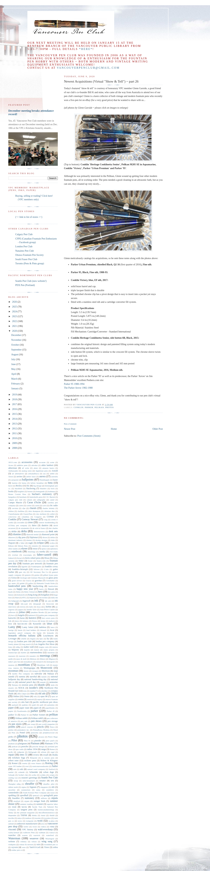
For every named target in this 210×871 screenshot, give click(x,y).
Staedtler (16, 798)
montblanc (24, 664)
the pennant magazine (26, 813)
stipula (54, 798)
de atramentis (24, 528)
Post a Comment (70, 424)
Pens (13, 733)
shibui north (13, 787)
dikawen (11, 537)
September (16, 349)
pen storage (53, 721)
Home (114, 429)
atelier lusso (31, 476)
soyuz (52, 793)
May (13, 369)
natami (44, 677)
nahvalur (38, 673)
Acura (10, 465)
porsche (24, 746)
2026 (15, 302)
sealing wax (13, 778)
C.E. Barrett (50, 497)
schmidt (21, 772)
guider (22, 583)
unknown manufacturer (27, 823)
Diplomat (34, 537)
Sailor (55, 766)
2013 (15, 423)
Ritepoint (33, 758)
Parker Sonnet (38, 715)
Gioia (13, 578)
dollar (52, 537)
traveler (38, 818)
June (13, 364)
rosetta (24, 763)
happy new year (25, 589)
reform (43, 752)
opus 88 (43, 696)
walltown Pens (29, 832)
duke (53, 540)
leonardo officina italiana (21, 635)
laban (49, 623)
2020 (15, 331)
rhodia (55, 755)
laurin (20, 630)
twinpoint (29, 821)
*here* (86, 49)
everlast (15, 555)
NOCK (21, 688)
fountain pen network (32, 563)
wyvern (14, 847)
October (15, 345)
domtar (29, 540)
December (16, 335)
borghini (20, 491)
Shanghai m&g (14, 784)
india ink (54, 598)
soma (38, 790)
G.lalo (46, 569)
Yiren (46, 847)
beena (24, 483)
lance (53, 627)
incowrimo (43, 598)
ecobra (52, 543)
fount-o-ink (41, 561)
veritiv (25, 827)
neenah (43, 682)
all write (25, 468)
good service (17, 581)
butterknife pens (36, 497)
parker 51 (12, 715)
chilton (11, 511)
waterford (50, 835)
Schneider (33, 772)
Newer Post (69, 429)
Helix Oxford (29, 592)
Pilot (14, 740)
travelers (47, 818)
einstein (35, 546)
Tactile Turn (37, 807)
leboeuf (43, 630)
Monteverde (46, 668)
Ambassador (13, 471)
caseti (37, 505)
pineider (37, 740)
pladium (11, 744)
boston (30, 491)
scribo (34, 775)
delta (24, 531)
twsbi (40, 820)
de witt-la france (39, 528)
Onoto (27, 696)
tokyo (19, 818)
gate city (22, 572)
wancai (52, 832)
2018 (15, 399)
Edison (11, 546)
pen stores (17, 724)
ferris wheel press (33, 558)
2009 (15, 443)
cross (30, 522)
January (15, 388)
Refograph (32, 752)
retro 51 (23, 754)
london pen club (24, 641)
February (16, 383)
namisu (22, 676)
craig (45, 519)
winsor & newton (26, 844)
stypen (26, 801)
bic (28, 485)
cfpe (24, 508)
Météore (33, 659)
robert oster (13, 760)
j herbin (47, 607)
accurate (42, 462)
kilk (9, 621)
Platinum (35, 743)
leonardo (50, 633)
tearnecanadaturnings (46, 810)
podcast (15, 746)
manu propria (49, 650)
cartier (29, 505)
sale (14, 769)
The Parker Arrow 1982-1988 (78, 388)
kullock (52, 621)
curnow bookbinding (47, 522)
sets (52, 780)
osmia (20, 699)
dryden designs (42, 540)
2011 (15, 433)
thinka (34, 815)
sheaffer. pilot (48, 784)
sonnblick (50, 790)
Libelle (23, 639)
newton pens (27, 685)
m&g (18, 647)
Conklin (78, 407)
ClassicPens (27, 514)
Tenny (10, 813)
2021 (15, 326)
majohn (27, 650)
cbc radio (54, 505)
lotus (10, 647)
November (16, 340)
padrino (25, 705)
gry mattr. (12, 583)
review (36, 755)
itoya (39, 607)
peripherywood (48, 733)
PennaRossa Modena (41, 730)
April (14, 374)
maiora (55, 647)
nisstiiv (11, 688)
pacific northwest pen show (45, 702)
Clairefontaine (13, 514)
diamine (17, 534)
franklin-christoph (20, 569)
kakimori (31, 615)
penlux (11, 730)
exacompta (27, 555)
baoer (55, 480)
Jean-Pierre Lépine (47, 609)
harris (41, 589)
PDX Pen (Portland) (25, 285)
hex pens (51, 592)
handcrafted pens (17, 586)
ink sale (48, 601)
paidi (34, 705)
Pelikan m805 (37, 718)
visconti (12, 829)
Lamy (11, 627)
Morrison (46, 671)
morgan (35, 671)
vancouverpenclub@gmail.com (88, 67)
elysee (24, 548)
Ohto (32, 693)
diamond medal (32, 534)
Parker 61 (25, 715)
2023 (15, 316)
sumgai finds (39, 801)
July (13, 359)
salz (21, 769)
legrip (39, 633)
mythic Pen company (21, 674)
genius (36, 575)
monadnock (28, 662)
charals (33, 508)
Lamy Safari (27, 627)
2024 (15, 311)
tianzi (43, 815)
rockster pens (30, 760)
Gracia (28, 581)
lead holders (31, 630)
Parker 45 (51, 711)
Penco (52, 727)
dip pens (22, 537)
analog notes (27, 471)
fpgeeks (25, 566)
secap (16, 781)
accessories (27, 462)
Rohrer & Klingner (49, 760)
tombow (28, 818)
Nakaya (50, 673)
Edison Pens (23, 546)
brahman (51, 491)
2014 (15, 419)
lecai (52, 630)
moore (26, 671)
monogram (51, 662)
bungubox (12, 497)
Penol (55, 730)
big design (37, 486)
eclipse (40, 543)
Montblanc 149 (43, 665)
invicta (22, 607)
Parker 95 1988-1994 (74, 384)
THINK (23, 815)
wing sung (46, 841)
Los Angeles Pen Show (44, 644)
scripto (52, 775)
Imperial (32, 598)
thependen (12, 815)
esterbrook (16, 551)
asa (44, 474)
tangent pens (26, 809)
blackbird (18, 488)
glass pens (53, 578)
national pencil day (27, 682)
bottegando (40, 491)
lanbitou (42, 627)
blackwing (30, 488)
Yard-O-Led (34, 847)
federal (11, 558)
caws (44, 505)
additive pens (22, 465)
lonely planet (13, 644)
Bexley (19, 485)
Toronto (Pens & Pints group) (29, 263)
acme (52, 462)
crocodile (20, 522)
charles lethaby (49, 508)
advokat (34, 465)
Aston (10, 476)
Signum (33, 787)
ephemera (54, 549)
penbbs (11, 727)
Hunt (17, 598)
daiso (34, 525)
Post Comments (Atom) (88, 436)
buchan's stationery (42, 494)
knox (17, 621)
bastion (15, 483)
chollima (21, 511)
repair (11, 754)
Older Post (158, 429)
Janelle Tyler (32, 609)
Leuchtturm (48, 635)
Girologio (23, 578)
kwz (10, 624)
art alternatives (18, 474)
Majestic (15, 650)
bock (53, 488)
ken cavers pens (48, 618)
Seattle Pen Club (49, 777)
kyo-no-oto (22, 624)
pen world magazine (47, 724)
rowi (27, 766)
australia (54, 476)
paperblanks (50, 708)
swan (14, 807)
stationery (29, 798)
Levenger (12, 638)
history (11, 595)
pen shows (36, 721)
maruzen (11, 656)
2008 (15, 448)
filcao (46, 558)
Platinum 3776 (51, 743)
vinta (52, 826)
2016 (15, 409)
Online (16, 696)
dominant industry (15, 540)
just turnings (53, 612)
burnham (22, 497)
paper (11, 707)
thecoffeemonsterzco (47, 813)
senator (42, 780)
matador (33, 656)
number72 (34, 691)
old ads (41, 693)
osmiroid (30, 699)
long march (26, 644)
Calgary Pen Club (24, 234)
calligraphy (41, 500)
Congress (38, 517)
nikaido (41, 685)
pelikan (99, 407)
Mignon (52, 659)
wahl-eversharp (45, 829)
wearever (34, 838)
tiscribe (11, 818)
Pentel (22, 732)
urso (42, 824)
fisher (21, 561)
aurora (42, 476)
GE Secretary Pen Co (39, 572)
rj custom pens (48, 758)
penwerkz (34, 733)
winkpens (12, 844)
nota (24, 691)
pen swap (31, 724)
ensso (35, 548)
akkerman (12, 468)
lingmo (33, 639)
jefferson (11, 612)
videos (43, 827)
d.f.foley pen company (17, 525)
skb (53, 787)
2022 (15, 321)
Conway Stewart (30, 519)
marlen (23, 652)
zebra (55, 847)
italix (31, 607)
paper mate (24, 708)
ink (36, 600)
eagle (30, 543)
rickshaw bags (18, 758)
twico (20, 821)
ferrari (19, 558)
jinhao (22, 612)
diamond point (48, 534)
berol (10, 486)
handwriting (38, 586)
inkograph (37, 604)
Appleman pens (41, 471)
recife (10, 752)
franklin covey (51, 566)
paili (41, 705)
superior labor (52, 804)
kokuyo (26, 621)
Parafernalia (22, 711)
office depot (22, 694)
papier (10, 711)
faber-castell (44, 554)
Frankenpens (36, 566)
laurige (11, 630)
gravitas (38, 580)
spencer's (36, 795)
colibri (52, 514)
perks (10, 737)
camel (52, 500)
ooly (35, 696)
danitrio (45, 525)
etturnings (31, 552)
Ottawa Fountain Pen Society (29, 255)
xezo (24, 847)
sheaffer (29, 783)
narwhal (33, 676)
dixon (45, 537)
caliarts (29, 500)
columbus (25, 517)
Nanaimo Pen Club (24, 251)
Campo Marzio (15, 502)
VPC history (27, 829)
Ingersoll (26, 601)
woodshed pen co (51, 844)
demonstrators (39, 531)
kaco (13, 615)
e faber (22, 543)
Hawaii (51, 589)
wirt (38, 844)
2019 (15, 394)
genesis (28, 575)
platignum (22, 743)
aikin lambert (47, 465)
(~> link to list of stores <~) (28, 217)
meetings (45, 655)
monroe (11, 665)
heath (10, 592)
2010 (15, 438)
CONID (50, 517)
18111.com (12, 462)
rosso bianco (36, 763)
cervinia (15, 508)
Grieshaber (50, 581)
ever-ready (53, 552)
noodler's (33, 687)
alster (36, 468)
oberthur (44, 691)
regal (52, 752)
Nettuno (15, 685)
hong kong (32, 595)
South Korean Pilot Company (35, 793)
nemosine (53, 682)
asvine (19, 476)
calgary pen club (15, 500)
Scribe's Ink (23, 775)
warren (24, 835)
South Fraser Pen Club (26, 259)
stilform (44, 798)
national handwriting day (35, 679)
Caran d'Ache (34, 502)
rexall (45, 755)
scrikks (43, 775)
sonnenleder (13, 792)
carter (21, 505)
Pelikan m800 (21, 718)
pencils (40, 727)
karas (22, 618)
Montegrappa (29, 668)
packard (15, 705)
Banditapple (44, 480)
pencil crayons (27, 727)
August (15, 354)
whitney (23, 841)
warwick (36, 835)
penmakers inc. (23, 730)
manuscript (12, 652)
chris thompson (34, 511)
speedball (24, 795)
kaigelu (21, 615)
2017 (15, 404)
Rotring (49, 763)
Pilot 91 (27, 741)
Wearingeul (49, 839)
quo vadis (19, 749)
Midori (42, 659)
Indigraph (15, 601)
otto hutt (25, 702)
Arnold (55, 471)
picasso (41, 737)
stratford (17, 801)
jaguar (20, 609)
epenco (44, 549)
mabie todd (29, 647)
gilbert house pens (50, 575)
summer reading (26, 804)
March (14, 378)
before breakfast (37, 483)
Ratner (52, 749)
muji (56, 671)
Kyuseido (37, 624)
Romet (15, 763)
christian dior (49, 511)
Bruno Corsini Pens (17, 494)
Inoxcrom (50, 604)
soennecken (25, 790)
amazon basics (48, 468)
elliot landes (13, 549)
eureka (42, 551)
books (11, 491)
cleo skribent (41, 514)
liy (48, 638)
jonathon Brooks (37, 612)
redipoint (20, 752)
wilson (34, 841)
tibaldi (52, 815)
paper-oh (37, 708)
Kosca (34, 621)
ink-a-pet (24, 604)
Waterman (14, 838)
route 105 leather (15, 766)
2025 (15, 306)
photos (109, 407)
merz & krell (21, 659)
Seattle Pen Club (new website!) (31, 281)
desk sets (53, 531)
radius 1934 (32, 749)
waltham (42, 832)
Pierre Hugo (53, 737)
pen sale (24, 721)
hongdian (45, 595)
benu (50, 483)
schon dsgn (48, 772)
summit (39, 804)
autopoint (15, 480)
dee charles (53, 528)
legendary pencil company (19, 633)
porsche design (38, 746)
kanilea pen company (47, 615)
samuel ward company (36, 769)
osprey (39, 699)
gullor (30, 583)
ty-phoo (52, 821)
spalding (12, 795)
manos (36, 650)
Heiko (18, 592)
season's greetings (29, 777)
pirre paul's (50, 741)
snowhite (11, 790)
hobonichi (21, 595)
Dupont (11, 543)
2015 (15, 414)
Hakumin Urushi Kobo (46, 583)
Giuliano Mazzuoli (38, 578)
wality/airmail (13, 832)
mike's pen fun (14, 662)
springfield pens (50, 795)
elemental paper (48, 546)
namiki (11, 676)
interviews (12, 607)
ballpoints (27, 479)
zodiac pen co (16, 850)
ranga (43, 749)
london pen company (45, 641)
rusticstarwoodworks (40, 766)
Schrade (11, 775)
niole (53, 685)
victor (34, 827)
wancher (12, 835)
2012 (15, 428)
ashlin (52, 474)
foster (30, 561)
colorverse (12, 517)
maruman (51, 652)
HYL (24, 598)
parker (89, 407)
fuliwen (37, 569)
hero (40, 591)
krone (43, 621)
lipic (41, 639)
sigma (23, 787)
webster (11, 841)
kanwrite (12, 618)
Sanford (52, 769)
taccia (24, 807)
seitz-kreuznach (29, 781)
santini (11, 772)
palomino (51, 705)
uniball (11, 824)
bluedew (43, 488)
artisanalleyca (33, 474)
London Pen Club (23, 246)
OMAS (54, 693)
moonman (13, 671)
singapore (44, 787)
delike (14, 531)
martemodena (36, 652)
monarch (39, 662)
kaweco (32, 618)
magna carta (44, 647)
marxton (22, 656)
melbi (10, 659)
